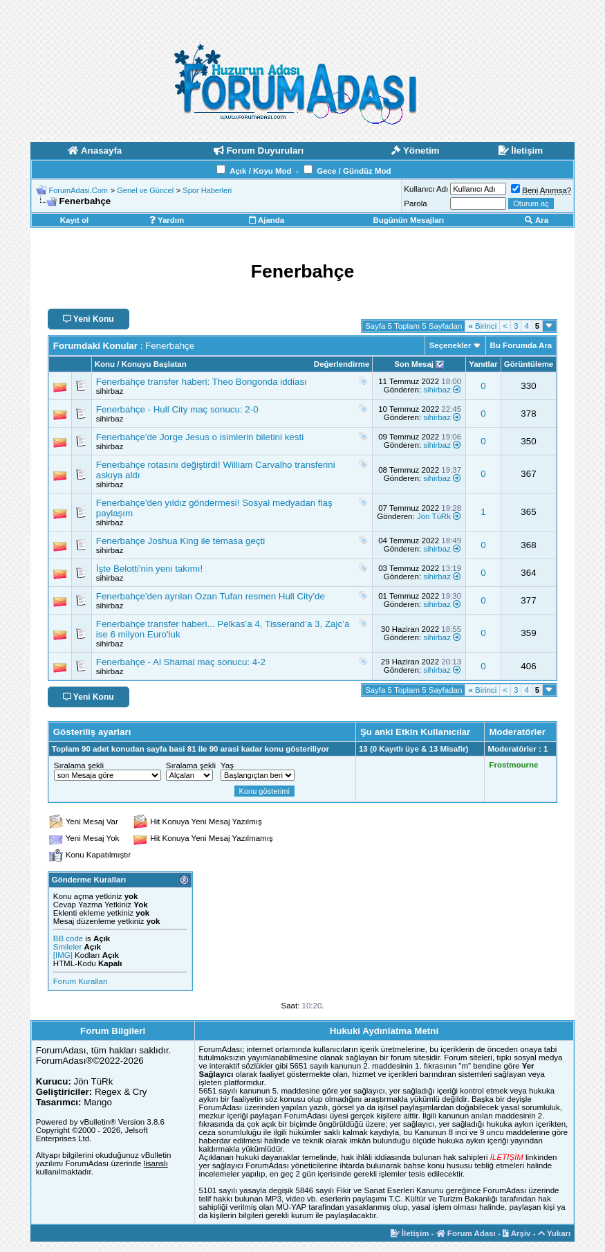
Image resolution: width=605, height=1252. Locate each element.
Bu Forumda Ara (521, 345)
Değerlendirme (342, 364)
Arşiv (517, 1233)
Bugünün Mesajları (408, 220)
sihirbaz (110, 391)
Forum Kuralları (80, 981)
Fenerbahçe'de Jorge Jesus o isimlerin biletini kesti (200, 437)
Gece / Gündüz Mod (354, 171)
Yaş (227, 765)
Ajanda (266, 220)
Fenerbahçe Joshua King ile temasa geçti (181, 541)
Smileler (67, 947)
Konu (105, 364)
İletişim (410, 1233)
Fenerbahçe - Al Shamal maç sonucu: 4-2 (181, 662)
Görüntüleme (529, 364)
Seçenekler (450, 345)
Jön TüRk (434, 516)
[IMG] (63, 955)
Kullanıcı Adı (426, 189)
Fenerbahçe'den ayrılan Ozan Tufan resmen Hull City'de (210, 596)
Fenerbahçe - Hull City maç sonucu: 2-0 (177, 409)
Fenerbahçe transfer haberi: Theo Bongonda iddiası (201, 381)
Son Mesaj (414, 364)
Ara (536, 220)
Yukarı (554, 1233)
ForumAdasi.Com (78, 190)
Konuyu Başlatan (154, 364)
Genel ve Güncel (145, 190)
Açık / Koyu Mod (260, 171)
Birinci (482, 326)
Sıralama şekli (79, 765)
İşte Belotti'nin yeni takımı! (149, 568)
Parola (415, 203)
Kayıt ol (74, 220)
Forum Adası (466, 1233)
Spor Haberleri (207, 190)
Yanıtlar (483, 364)
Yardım (166, 220)
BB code (68, 938)
